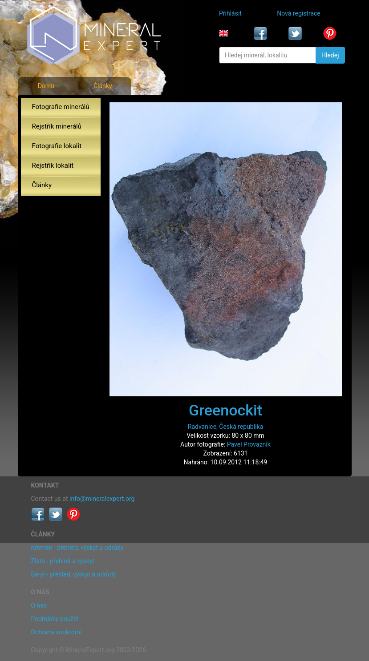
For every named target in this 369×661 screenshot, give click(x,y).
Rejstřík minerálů (56, 126)
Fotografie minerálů (60, 107)
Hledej (330, 55)
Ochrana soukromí (56, 632)
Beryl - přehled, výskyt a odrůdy (73, 574)
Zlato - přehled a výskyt (62, 560)
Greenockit (225, 410)
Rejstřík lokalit (53, 165)
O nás (39, 605)
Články (102, 85)
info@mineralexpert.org (101, 498)
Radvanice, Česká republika (226, 426)
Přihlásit (230, 13)
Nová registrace (298, 13)
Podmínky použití (55, 618)
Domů (46, 85)
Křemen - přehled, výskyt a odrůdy (77, 547)
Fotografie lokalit (57, 146)
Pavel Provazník (249, 444)
